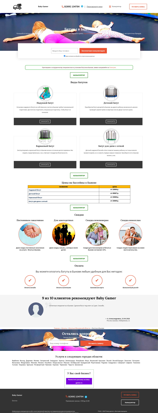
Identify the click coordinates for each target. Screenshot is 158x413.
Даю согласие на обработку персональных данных (79, 56)
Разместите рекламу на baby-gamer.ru (79, 381)
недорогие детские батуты (92, 33)
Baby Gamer (17, 395)
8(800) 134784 (71, 6)
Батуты (64, 328)
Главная (57, 328)
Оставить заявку (138, 7)
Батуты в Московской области (79, 328)
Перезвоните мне (94, 6)
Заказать (45, 121)
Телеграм (112, 67)
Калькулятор (115, 6)
